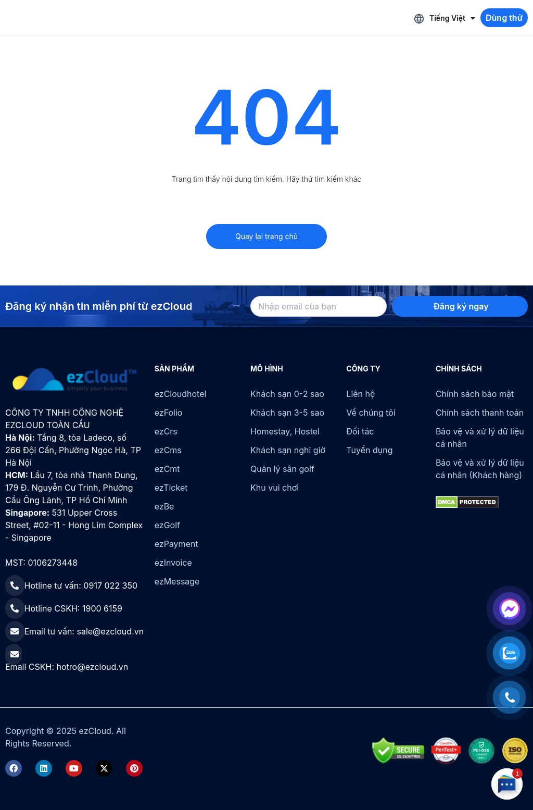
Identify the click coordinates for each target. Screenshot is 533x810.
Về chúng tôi (370, 412)
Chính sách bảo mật (475, 394)
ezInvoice (173, 562)
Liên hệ (360, 394)
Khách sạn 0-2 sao (287, 394)
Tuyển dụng (369, 450)
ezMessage (177, 581)
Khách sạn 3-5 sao (287, 412)
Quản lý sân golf (282, 469)
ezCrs (166, 431)
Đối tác (360, 431)
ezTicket (171, 487)
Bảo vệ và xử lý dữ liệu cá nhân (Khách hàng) (480, 468)
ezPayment (176, 544)
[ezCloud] (74, 380)
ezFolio (169, 412)
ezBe (164, 506)
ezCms (168, 450)
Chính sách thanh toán (480, 412)
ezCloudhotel (181, 394)
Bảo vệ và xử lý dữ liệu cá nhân (480, 437)
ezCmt (167, 469)
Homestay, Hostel (285, 431)
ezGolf (167, 525)
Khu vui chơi (274, 487)
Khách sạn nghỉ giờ (287, 450)
